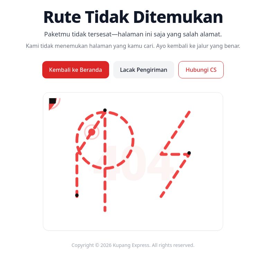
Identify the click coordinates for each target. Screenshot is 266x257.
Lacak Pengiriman (143, 70)
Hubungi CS (201, 70)
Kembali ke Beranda (75, 70)
